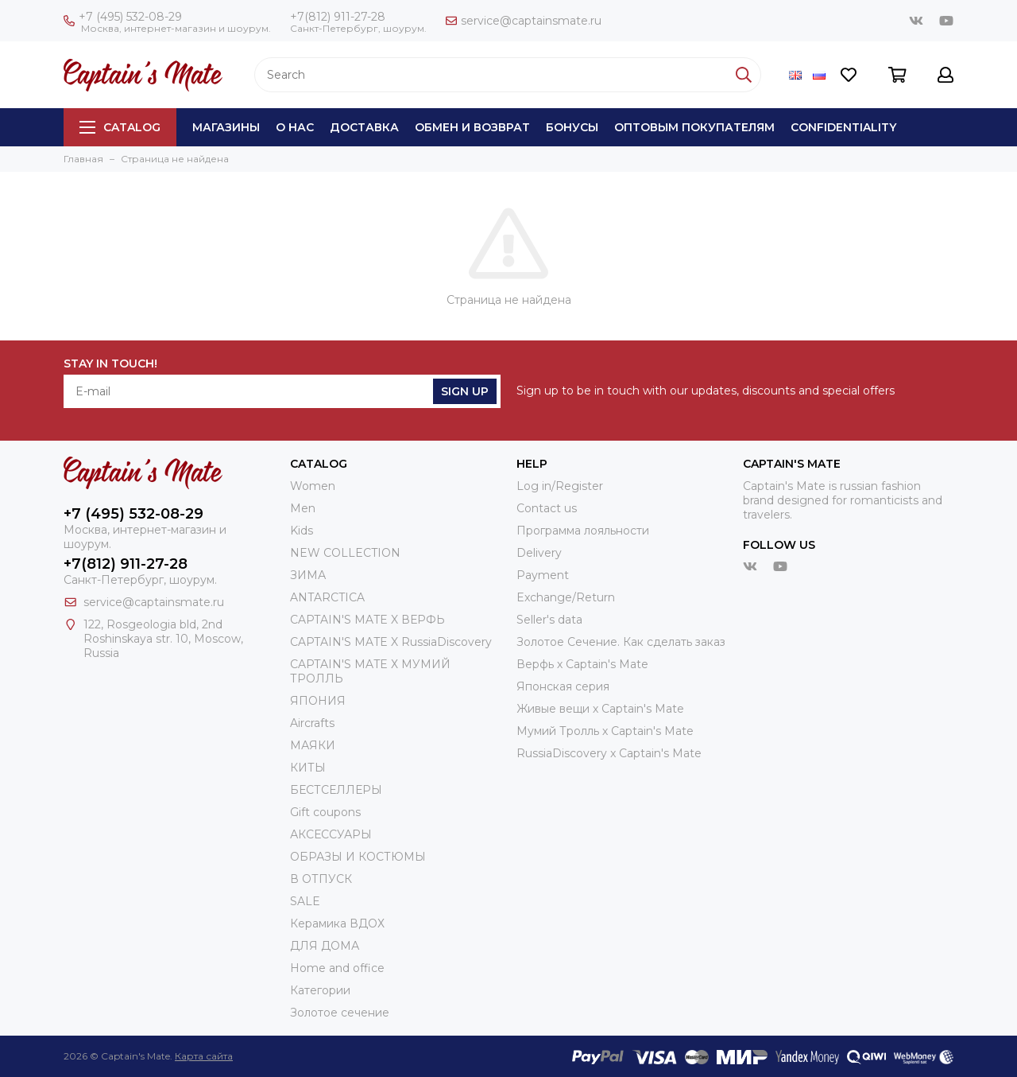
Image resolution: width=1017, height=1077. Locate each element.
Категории (320, 990)
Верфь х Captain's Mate (582, 664)
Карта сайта (204, 1056)
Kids (301, 530)
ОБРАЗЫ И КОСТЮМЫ (358, 857)
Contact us (546, 508)
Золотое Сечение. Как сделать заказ (620, 642)
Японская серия (562, 686)
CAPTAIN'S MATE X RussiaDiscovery (391, 642)
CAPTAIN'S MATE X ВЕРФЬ (367, 619)
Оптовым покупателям (694, 127)
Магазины (226, 127)
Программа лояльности (582, 530)
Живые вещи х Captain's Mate (600, 709)
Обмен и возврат (472, 127)
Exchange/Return (565, 597)
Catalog (119, 127)
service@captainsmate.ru (523, 21)
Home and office (337, 968)
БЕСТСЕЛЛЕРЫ (336, 790)
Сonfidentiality (843, 127)
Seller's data (549, 619)
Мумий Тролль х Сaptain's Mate (605, 731)
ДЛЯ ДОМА (324, 946)
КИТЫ (308, 767)
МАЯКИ (312, 745)
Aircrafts (312, 723)
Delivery (539, 553)
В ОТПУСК (321, 879)
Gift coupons (325, 812)
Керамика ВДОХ (337, 923)
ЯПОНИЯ (318, 701)
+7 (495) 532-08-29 (123, 17)
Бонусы (572, 127)
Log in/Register (559, 486)
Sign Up (465, 391)
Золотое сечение (339, 1012)
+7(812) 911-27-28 (337, 17)
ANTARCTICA (327, 597)
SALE (305, 901)
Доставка (364, 127)
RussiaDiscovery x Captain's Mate (609, 753)
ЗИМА (308, 575)
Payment (542, 575)
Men (302, 508)
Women (312, 486)
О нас (295, 127)
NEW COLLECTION (345, 553)
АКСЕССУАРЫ (331, 834)
